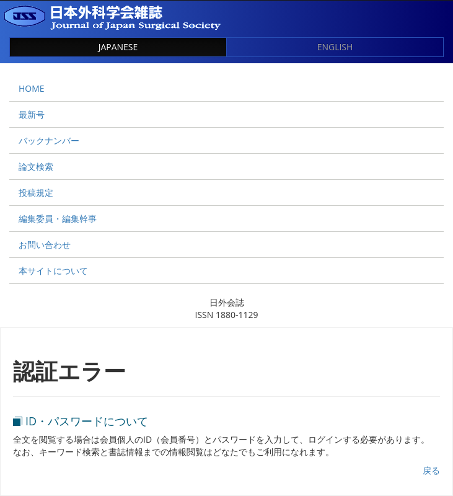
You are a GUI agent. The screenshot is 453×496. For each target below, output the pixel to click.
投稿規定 (36, 192)
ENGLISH (335, 47)
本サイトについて (53, 271)
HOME (32, 88)
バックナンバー (49, 140)
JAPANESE (118, 47)
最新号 (32, 114)
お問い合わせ (45, 244)
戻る (431, 470)
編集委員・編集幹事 (58, 218)
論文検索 (36, 166)
